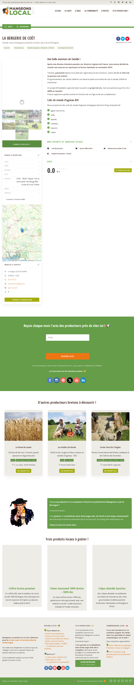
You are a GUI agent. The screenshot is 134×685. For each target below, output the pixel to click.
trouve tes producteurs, (54, 633)
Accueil (6, 48)
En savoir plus (23, 471)
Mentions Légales (23, 681)
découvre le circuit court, (55, 636)
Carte (8, 26)
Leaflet (9, 260)
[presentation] (63, 346)
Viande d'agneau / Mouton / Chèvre (41, 48)
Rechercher (22, 26)
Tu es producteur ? (120, 11)
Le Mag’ (78, 11)
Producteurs (18, 48)
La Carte (68, 11)
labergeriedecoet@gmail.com (16, 284)
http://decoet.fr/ (13, 288)
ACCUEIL (58, 11)
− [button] (5, 210)
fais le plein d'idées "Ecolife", (56, 643)
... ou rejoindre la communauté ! (57, 662)
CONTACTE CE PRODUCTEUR (22, 300)
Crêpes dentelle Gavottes (112, 588)
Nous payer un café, (53, 659)
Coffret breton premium (22, 588)
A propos (105, 11)
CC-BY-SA (38, 260)
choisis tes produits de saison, (57, 638)
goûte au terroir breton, (54, 641)
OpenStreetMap (23, 260)
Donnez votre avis (123, 170)
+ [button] (5, 207)
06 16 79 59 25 (12, 279)
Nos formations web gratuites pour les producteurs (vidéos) (118, 654)
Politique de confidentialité (9, 681)
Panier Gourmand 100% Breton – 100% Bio (67, 590)
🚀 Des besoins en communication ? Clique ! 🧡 (90, 681)
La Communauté (91, 11)
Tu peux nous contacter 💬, (56, 657)
